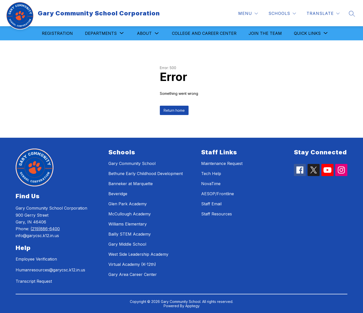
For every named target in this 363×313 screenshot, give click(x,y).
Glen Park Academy (127, 203)
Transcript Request (34, 281)
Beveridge (117, 193)
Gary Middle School (127, 244)
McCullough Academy (129, 213)
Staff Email (211, 203)
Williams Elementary (127, 223)
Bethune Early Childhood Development (145, 173)
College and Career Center (204, 33)
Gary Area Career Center (132, 274)
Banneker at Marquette (130, 183)
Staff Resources (216, 213)
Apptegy (192, 306)
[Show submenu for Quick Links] (307, 33)
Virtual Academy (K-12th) (132, 264)
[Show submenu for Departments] (101, 33)
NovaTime (211, 183)
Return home (174, 110)
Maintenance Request (222, 163)
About (144, 33)
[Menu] (248, 13)
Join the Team (265, 33)
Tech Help (211, 173)
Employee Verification (36, 259)
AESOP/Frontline (217, 193)
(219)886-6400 (45, 228)
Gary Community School (132, 163)
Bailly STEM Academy (129, 234)
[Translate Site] (323, 13)
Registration (57, 33)
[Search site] (352, 14)
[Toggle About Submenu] (157, 33)
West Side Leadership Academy (138, 254)
